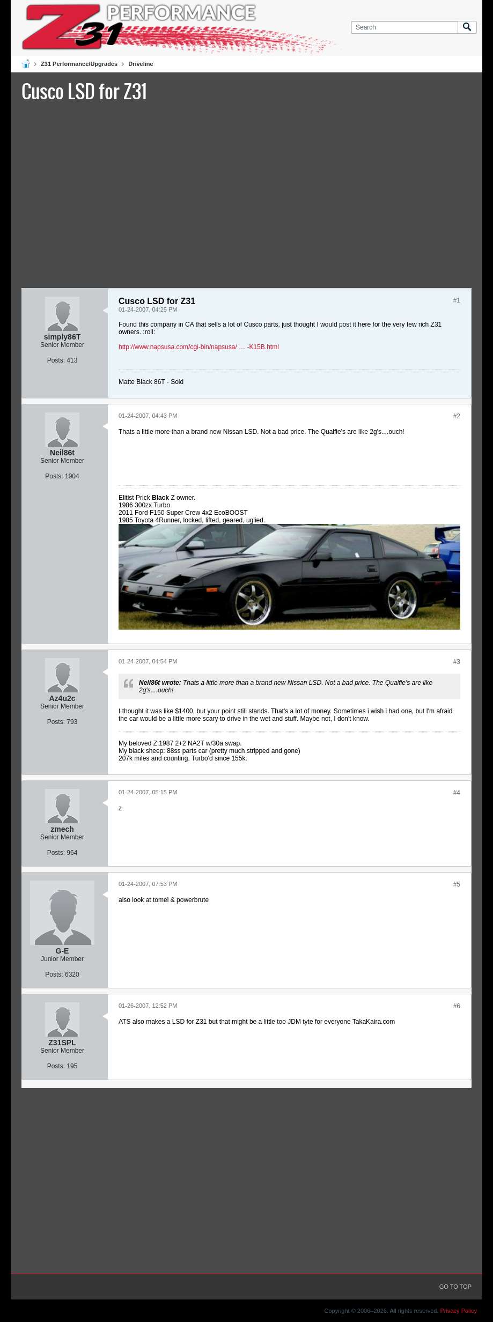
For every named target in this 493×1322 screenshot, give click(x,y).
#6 (456, 1006)
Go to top (455, 1286)
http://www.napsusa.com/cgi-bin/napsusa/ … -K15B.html (199, 347)
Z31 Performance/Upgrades (79, 64)
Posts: (56, 360)
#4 (456, 792)
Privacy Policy (458, 1311)
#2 (456, 416)
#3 (456, 662)
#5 (456, 884)
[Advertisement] (246, 194)
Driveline (140, 64)
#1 (456, 300)
